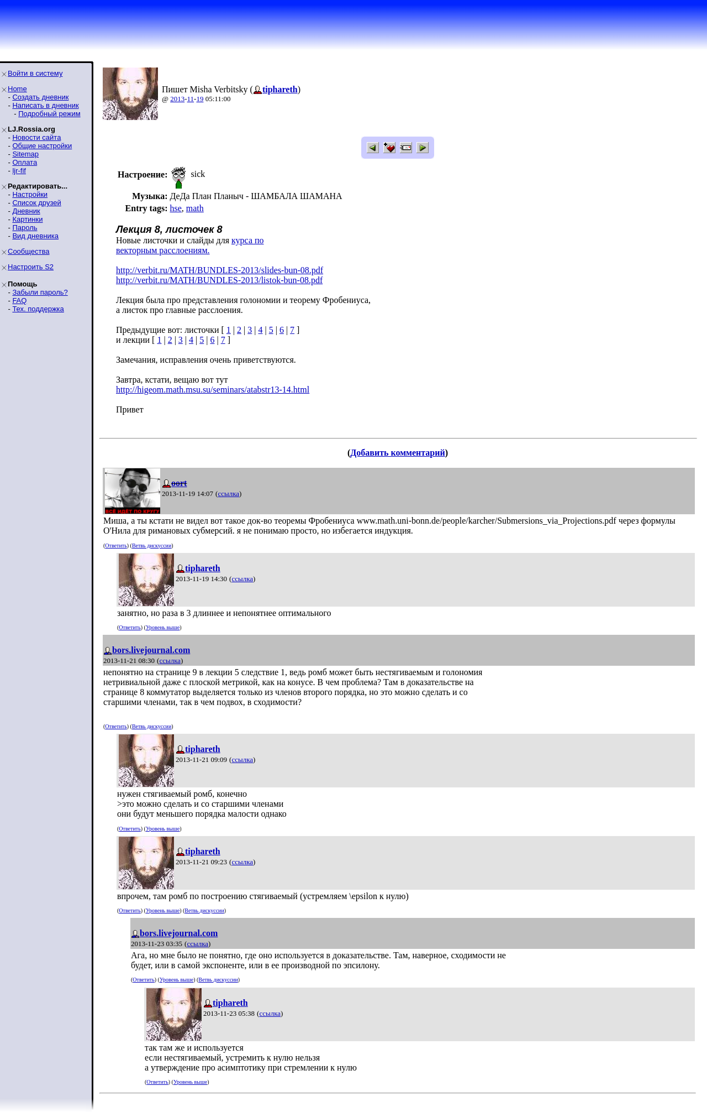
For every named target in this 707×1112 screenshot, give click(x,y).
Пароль (24, 227)
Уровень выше (163, 627)
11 (190, 99)
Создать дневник (40, 97)
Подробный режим (49, 113)
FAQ (19, 300)
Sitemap (25, 154)
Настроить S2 (31, 267)
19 (199, 99)
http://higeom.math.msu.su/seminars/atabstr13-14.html (212, 389)
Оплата (24, 162)
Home (17, 89)
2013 (177, 99)
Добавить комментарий (397, 452)
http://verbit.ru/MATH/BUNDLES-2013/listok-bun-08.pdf (219, 280)
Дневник (26, 211)
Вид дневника (35, 236)
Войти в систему (35, 73)
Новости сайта (36, 137)
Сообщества (29, 251)
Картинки (27, 219)
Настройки (30, 194)
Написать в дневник (45, 105)
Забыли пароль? (39, 292)
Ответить (115, 545)
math (195, 208)
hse (175, 208)
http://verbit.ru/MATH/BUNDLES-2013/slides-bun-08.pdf (219, 270)
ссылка (228, 493)
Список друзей (36, 203)
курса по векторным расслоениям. (190, 245)
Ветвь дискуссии (151, 545)
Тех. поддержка (38, 309)
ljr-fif (19, 170)
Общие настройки (42, 146)
